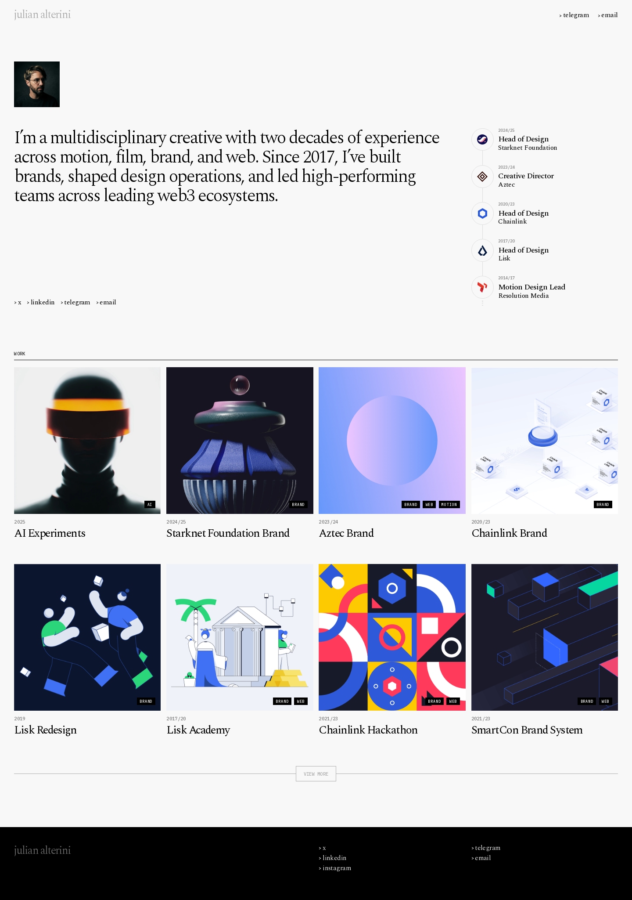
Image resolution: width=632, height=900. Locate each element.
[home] (42, 15)
